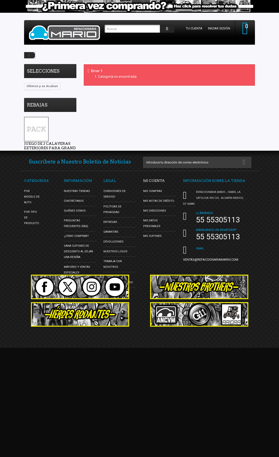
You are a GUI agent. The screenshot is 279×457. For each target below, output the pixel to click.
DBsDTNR (34, 108)
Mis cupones (152, 315)
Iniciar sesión (219, 28)
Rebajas (37, 126)
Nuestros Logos (115, 331)
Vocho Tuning (37, 93)
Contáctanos (74, 280)
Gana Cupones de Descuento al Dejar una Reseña (78, 331)
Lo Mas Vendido (39, 101)
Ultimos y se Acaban (42, 86)
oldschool (64, 101)
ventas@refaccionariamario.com (210, 339)
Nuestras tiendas (77, 270)
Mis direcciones (154, 290)
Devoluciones (113, 321)
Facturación (112, 372)
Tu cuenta (194, 28)
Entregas (110, 301)
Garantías (110, 311)
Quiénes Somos (75, 290)
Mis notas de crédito (158, 280)
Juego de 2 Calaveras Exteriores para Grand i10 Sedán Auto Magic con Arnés (50, 172)
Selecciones (43, 71)
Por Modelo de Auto (32, 276)
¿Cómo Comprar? (76, 315)
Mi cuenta (154, 260)
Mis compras (152, 270)
